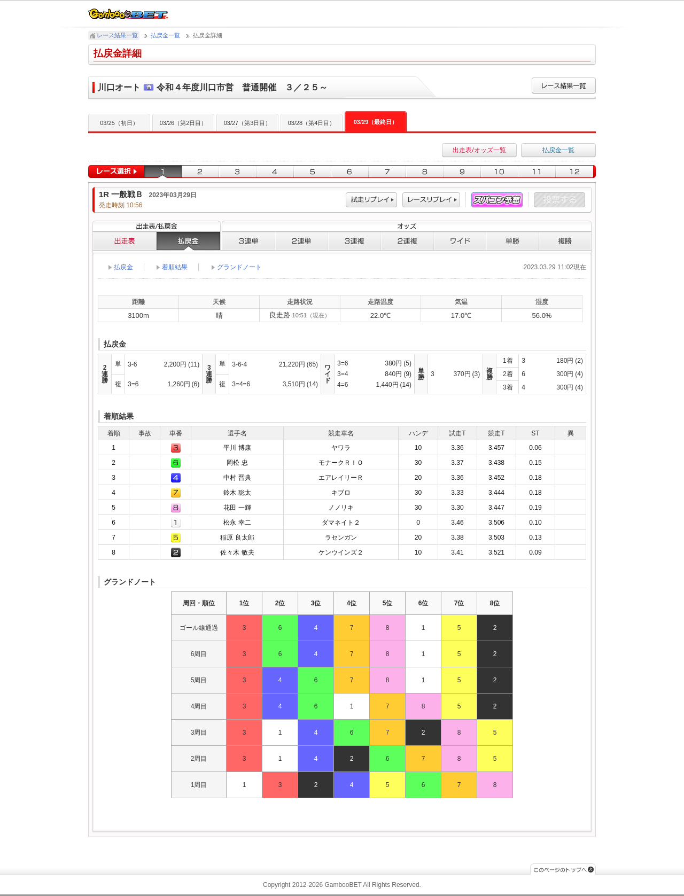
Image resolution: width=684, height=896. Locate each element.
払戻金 (189, 241)
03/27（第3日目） (247, 123)
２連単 (301, 241)
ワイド (460, 241)
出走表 (124, 241)
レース (431, 200)
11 (537, 171)
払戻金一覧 (165, 35)
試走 (371, 200)
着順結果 (175, 267)
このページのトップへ (563, 869)
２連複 (407, 241)
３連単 (248, 241)
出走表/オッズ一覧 (479, 150)
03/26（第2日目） (183, 123)
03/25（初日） (119, 123)
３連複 (354, 241)
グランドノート (239, 267)
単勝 (512, 241)
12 (576, 171)
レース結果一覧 (117, 35)
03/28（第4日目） (312, 123)
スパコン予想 (497, 200)
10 (499, 171)
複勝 (565, 241)
